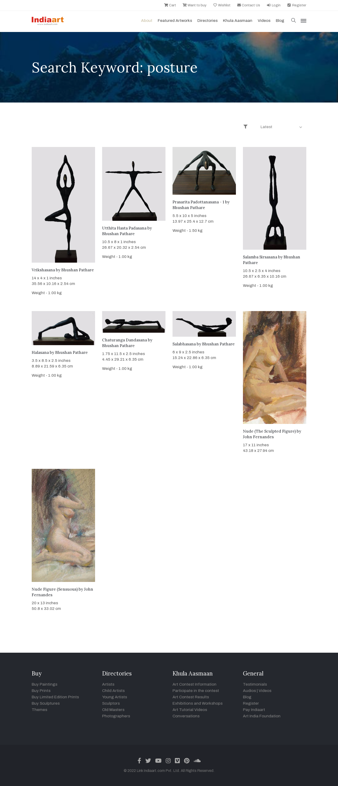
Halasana (40, 352)
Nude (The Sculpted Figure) (269, 431)
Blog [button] (280, 20)
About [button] (146, 20)
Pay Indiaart (254, 709)
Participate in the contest (196, 690)
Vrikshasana (43, 270)
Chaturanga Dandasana (124, 340)
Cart (170, 5)
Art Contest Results (191, 697)
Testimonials (255, 684)
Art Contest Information (194, 684)
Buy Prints (41, 690)
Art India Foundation (261, 716)
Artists (108, 684)
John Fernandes (258, 436)
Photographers (116, 716)
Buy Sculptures (46, 703)
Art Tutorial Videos (190, 709)
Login (273, 5)
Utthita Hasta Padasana (124, 228)
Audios (249, 690)
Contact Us (248, 5)
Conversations (186, 716)
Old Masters (113, 709)
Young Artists (114, 697)
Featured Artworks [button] (175, 20)
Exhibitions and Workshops (198, 703)
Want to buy (194, 5)
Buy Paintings (44, 684)
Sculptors (111, 703)
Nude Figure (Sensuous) (55, 589)
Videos (264, 20)
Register (296, 5)
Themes (39, 709)
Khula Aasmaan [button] (237, 20)
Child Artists (113, 690)
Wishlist (221, 5)
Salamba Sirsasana (260, 257)
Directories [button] (207, 20)
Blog (247, 697)
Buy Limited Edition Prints (55, 697)
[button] (293, 21)
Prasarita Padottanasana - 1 (198, 202)
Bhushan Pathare (77, 270)
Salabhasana (184, 344)
